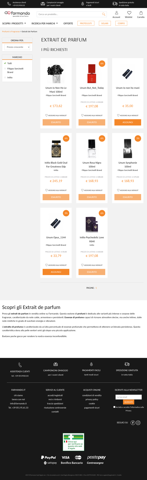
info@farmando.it (18, 403)
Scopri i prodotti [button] (13, 23)
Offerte (68, 23)
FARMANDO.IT (18, 389)
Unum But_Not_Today (92, 87)
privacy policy (92, 399)
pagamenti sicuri (91, 407)
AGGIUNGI (128, 122)
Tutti (9, 63)
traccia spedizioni (55, 403)
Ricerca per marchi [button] (44, 23)
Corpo (121, 23)
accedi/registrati (55, 395)
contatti (55, 411)
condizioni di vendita (91, 395)
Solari (104, 23)
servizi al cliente (55, 389)
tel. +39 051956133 (19, 376)
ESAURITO (56, 122)
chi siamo (18, 395)
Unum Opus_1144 (56, 237)
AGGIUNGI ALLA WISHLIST (57, 115)
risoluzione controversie (55, 407)
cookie (92, 403)
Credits (119, 475)
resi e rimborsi (55, 399)
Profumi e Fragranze (11, 31)
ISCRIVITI (128, 402)
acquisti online (92, 389)
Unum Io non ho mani (127, 87)
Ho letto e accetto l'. (128, 409)
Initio (9, 77)
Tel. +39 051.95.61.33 (18, 407)
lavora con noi (18, 399)
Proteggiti (86, 23)
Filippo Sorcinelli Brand (15, 70)
